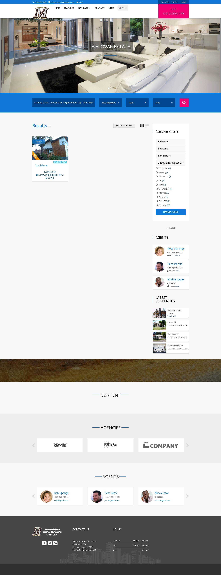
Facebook (164, 2)
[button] (16, 55)
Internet (163, 193)
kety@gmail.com (61, 500)
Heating (163, 172)
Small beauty (173, 334)
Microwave (165, 176)
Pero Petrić (174, 264)
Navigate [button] (84, 11)
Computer (164, 168)
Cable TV (164, 201)
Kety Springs (176, 248)
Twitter (175, 2)
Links (111, 11)
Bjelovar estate (174, 310)
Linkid (184, 2)
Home (57, 11)
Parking (163, 197)
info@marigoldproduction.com (61, 2)
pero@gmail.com (112, 500)
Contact (99, 11)
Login (80, 2)
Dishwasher (165, 188)
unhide (177, 255)
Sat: (114, 545)
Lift (161, 180)
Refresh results (170, 212)
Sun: (114, 550)
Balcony (164, 205)
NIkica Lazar (175, 279)
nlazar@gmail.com (162, 500)
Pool (162, 184)
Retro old (172, 322)
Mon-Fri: (116, 540)
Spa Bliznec (41, 165)
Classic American (175, 345)
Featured (69, 11)
